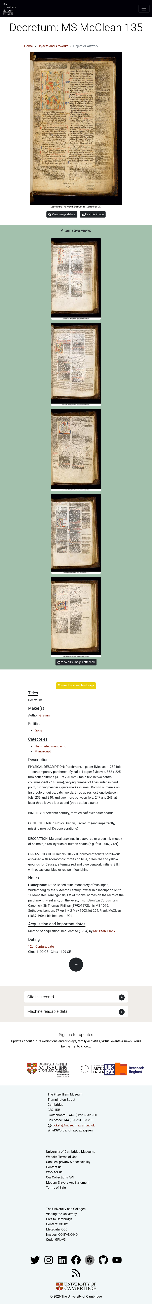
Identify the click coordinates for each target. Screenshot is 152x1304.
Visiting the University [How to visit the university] (61, 1214)
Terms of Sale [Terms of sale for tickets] (56, 1188)
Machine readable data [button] (47, 1011)
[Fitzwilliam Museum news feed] (76, 1272)
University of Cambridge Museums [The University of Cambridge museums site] (70, 1152)
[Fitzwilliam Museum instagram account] (49, 1260)
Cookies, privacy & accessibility (68, 1162)
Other (38, 731)
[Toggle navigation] (144, 9)
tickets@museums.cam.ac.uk (73, 1125)
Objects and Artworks (53, 46)
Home (28, 46)
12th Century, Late (41, 946)
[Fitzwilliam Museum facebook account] (63, 1260)
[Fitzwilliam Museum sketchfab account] (90, 1260)
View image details (62, 214)
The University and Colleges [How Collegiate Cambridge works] (65, 1209)
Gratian (44, 715)
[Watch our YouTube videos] (117, 1260)
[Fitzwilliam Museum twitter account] (35, 1260)
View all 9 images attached (75, 662)
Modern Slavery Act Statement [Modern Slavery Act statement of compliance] (67, 1182)
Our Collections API (60, 1177)
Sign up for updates (76, 1034)
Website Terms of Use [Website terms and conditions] (61, 1157)
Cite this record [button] (40, 996)
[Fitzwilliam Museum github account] (104, 1260)
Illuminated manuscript (51, 746)
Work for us (54, 1172)
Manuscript (43, 751)
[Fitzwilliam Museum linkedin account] (76, 1260)
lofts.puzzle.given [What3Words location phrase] (80, 1130)
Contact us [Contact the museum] (54, 1167)
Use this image (93, 214)
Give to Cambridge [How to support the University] (59, 1219)
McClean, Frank (104, 931)
